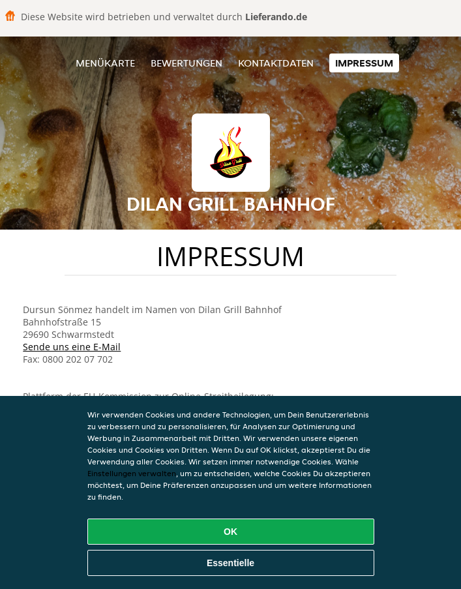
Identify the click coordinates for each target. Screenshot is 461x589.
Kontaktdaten (276, 63)
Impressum (364, 63)
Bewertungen (186, 63)
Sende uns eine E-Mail (72, 346)
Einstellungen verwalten (131, 473)
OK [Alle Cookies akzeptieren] (230, 531)
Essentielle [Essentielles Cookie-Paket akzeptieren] (230, 563)
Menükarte (105, 63)
